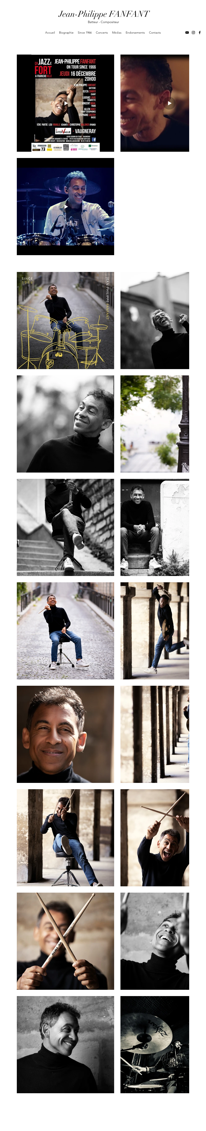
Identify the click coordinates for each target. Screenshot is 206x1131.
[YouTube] (187, 32)
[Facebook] (200, 32)
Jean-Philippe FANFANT (104, 14)
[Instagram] (193, 32)
